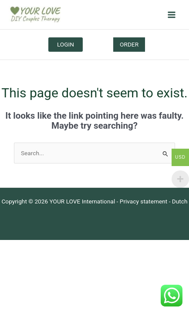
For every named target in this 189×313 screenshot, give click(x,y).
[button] (129, 44)
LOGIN (65, 44)
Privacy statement (144, 201)
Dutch (180, 201)
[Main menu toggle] (171, 14)
